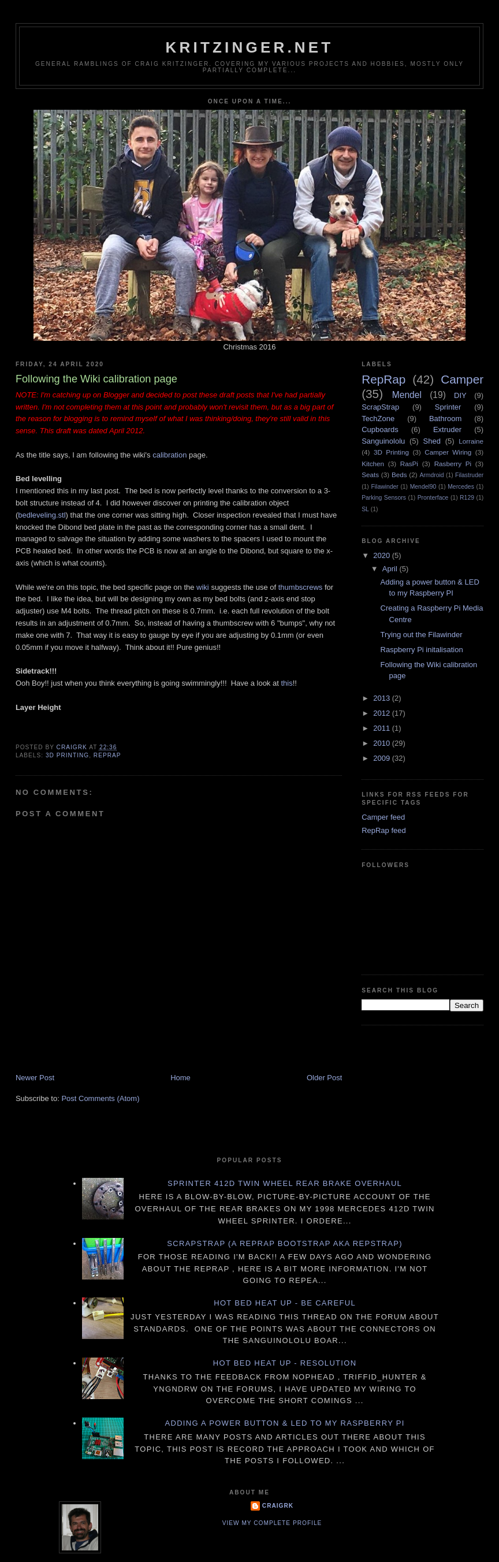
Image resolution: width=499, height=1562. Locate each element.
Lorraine (471, 441)
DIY (460, 395)
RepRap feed (384, 830)
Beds (399, 474)
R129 (467, 497)
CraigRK (277, 1506)
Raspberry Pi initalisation (422, 649)
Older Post (324, 1077)
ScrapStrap (380, 407)
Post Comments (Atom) (100, 1098)
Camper (462, 379)
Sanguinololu (383, 441)
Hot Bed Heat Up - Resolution (285, 1363)
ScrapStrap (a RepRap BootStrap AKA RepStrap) (285, 1243)
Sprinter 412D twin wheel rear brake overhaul (284, 1183)
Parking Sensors (384, 497)
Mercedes (461, 487)
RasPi (409, 463)
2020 (382, 555)
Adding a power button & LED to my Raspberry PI (284, 1423)
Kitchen (373, 463)
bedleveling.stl (41, 515)
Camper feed (383, 817)
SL (365, 509)
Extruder (447, 429)
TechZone (378, 418)
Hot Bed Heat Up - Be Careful (285, 1303)
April (391, 568)
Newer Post (35, 1077)
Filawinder (384, 487)
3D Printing (67, 755)
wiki (202, 587)
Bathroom (445, 418)
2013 (382, 698)
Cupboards (380, 429)
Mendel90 (423, 487)
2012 (382, 713)
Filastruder (469, 475)
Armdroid (431, 475)
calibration (169, 455)
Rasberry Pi (453, 463)
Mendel (407, 395)
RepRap (107, 755)
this (286, 683)
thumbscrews (300, 587)
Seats (370, 474)
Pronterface (433, 497)
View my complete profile (272, 1523)
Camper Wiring (447, 452)
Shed (432, 441)
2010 (382, 743)
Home (180, 1077)
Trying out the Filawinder (422, 634)
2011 (382, 728)
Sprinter (448, 407)
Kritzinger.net (250, 47)
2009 (382, 758)
